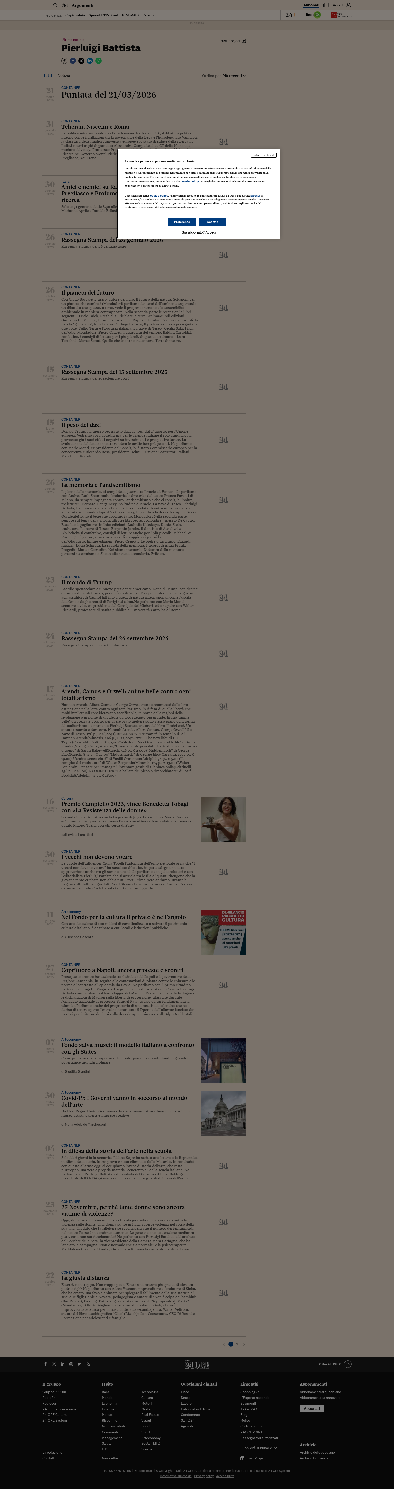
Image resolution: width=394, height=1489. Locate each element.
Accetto (212, 221)
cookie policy (190, 181)
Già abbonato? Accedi (199, 232)
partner (255, 195)
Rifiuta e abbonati (263, 155)
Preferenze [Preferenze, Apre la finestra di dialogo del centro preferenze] (182, 221)
